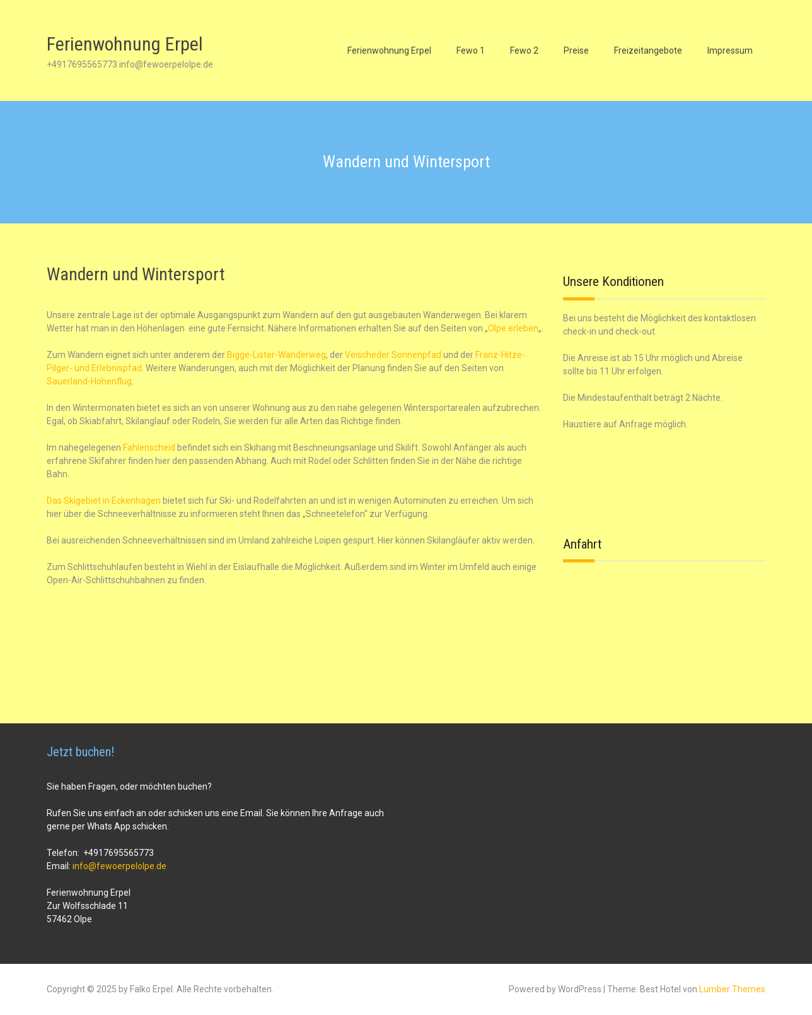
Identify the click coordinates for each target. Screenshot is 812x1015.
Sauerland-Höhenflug (89, 381)
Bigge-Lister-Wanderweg (276, 355)
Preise (576, 50)
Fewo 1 (470, 50)
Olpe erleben (513, 328)
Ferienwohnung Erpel (125, 44)
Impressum (730, 50)
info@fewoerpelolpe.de (119, 866)
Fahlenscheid (149, 447)
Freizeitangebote (648, 50)
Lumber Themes (732, 989)
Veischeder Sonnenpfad (393, 355)
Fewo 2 (524, 50)
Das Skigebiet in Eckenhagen (104, 501)
